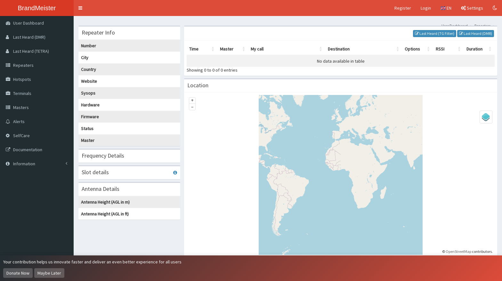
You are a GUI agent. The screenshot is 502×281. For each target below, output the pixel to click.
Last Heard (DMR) (475, 33)
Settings (472, 8)
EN (446, 8)
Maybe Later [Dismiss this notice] (49, 273)
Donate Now (17, 273)
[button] (80, 8)
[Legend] (486, 117)
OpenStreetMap (458, 251)
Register (402, 8)
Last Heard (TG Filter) (434, 33)
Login (426, 8)
